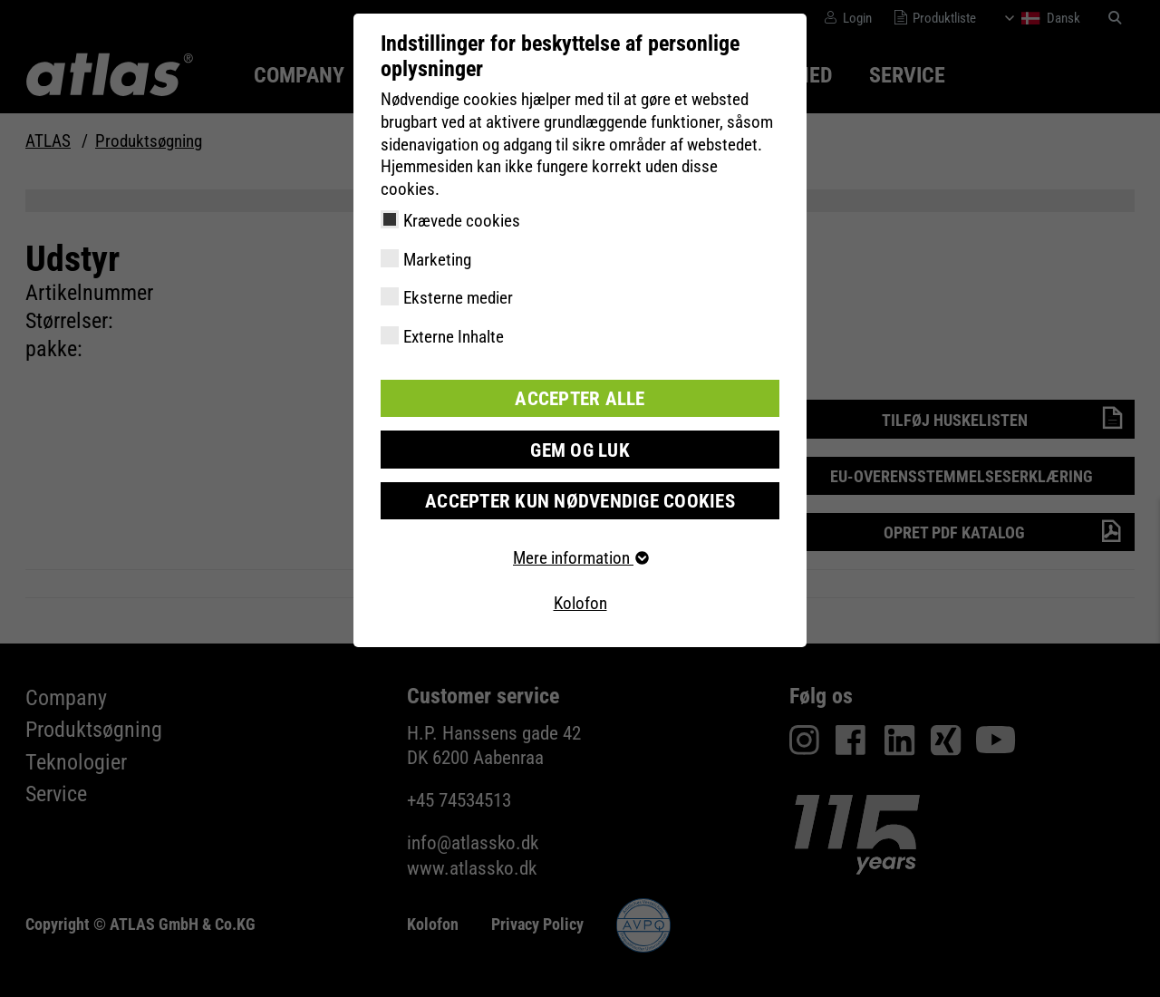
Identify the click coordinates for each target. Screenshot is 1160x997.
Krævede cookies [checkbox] (461, 220)
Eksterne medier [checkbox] (458, 297)
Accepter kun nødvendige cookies (580, 496)
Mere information (580, 553)
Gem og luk (580, 446)
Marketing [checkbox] (437, 259)
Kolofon (580, 598)
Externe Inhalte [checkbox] (453, 336)
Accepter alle (580, 397)
